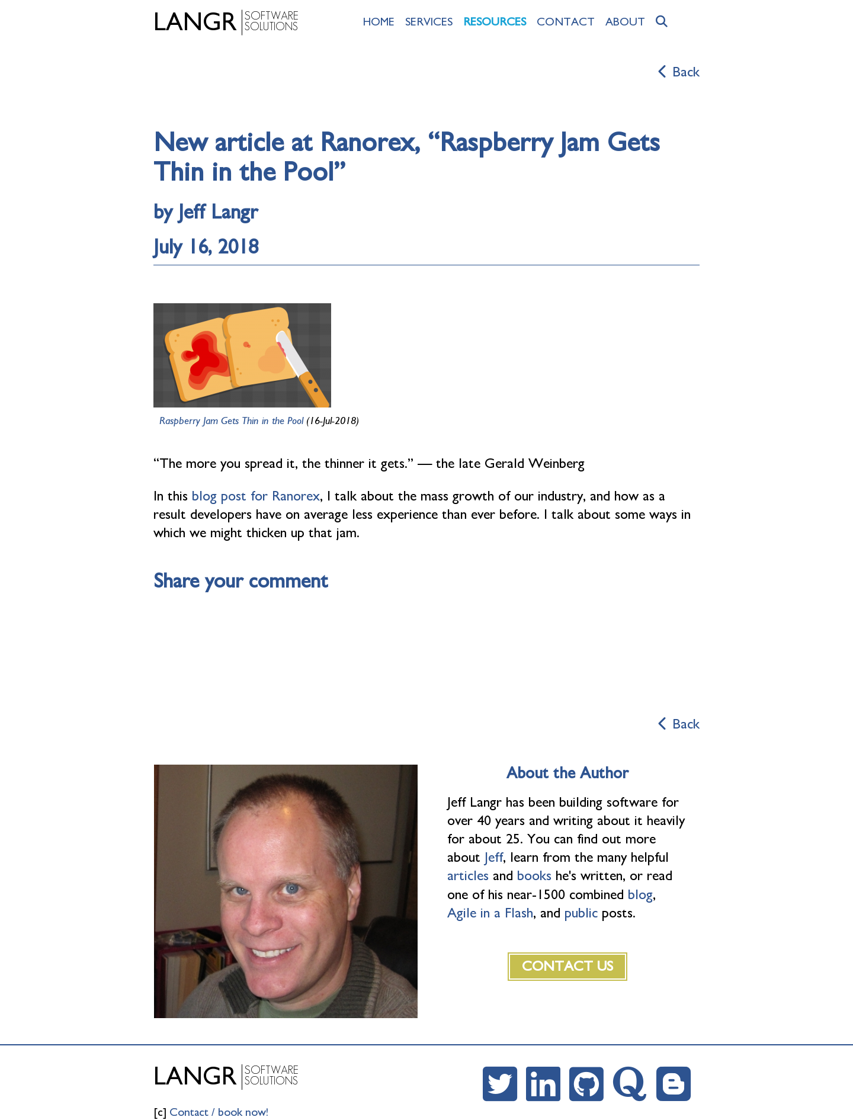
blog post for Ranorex (256, 496)
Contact (566, 22)
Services (429, 22)
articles (468, 876)
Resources (494, 22)
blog (640, 895)
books (534, 876)
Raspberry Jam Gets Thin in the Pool (231, 421)
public (581, 913)
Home (379, 22)
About (625, 22)
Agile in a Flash (490, 913)
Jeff (494, 858)
